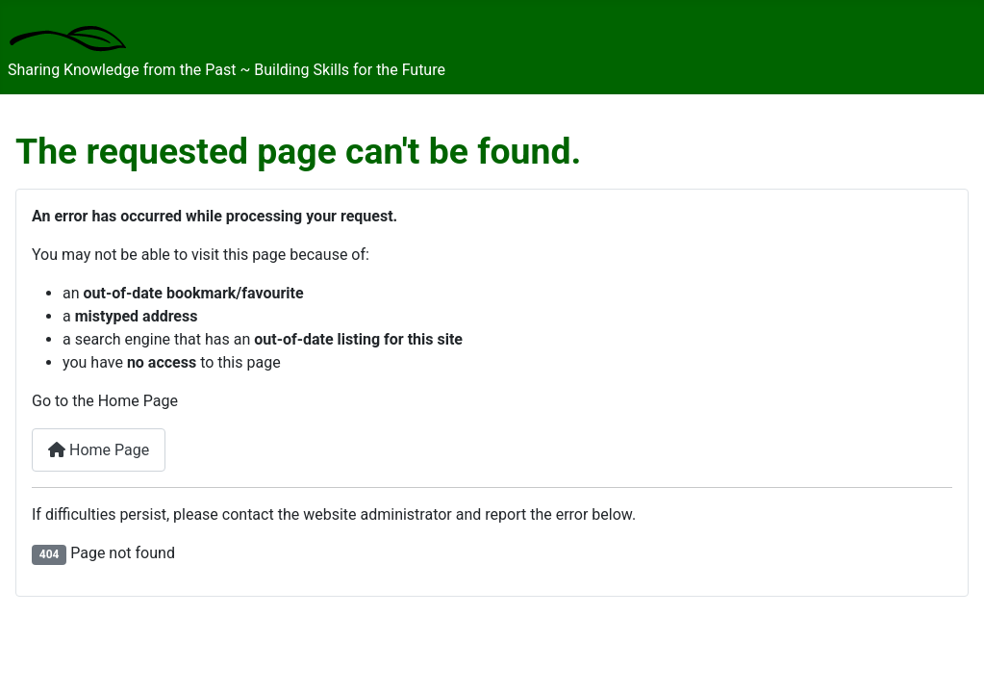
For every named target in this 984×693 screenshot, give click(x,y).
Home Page (98, 450)
